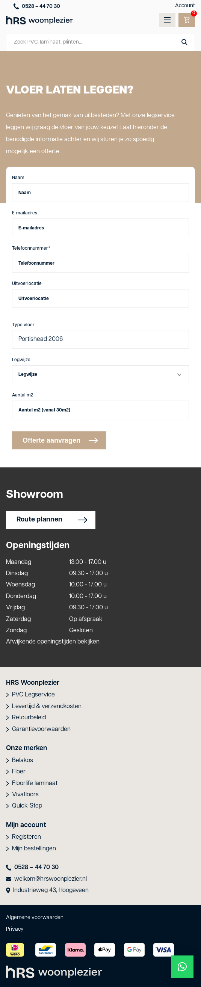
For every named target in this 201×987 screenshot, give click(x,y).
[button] (182, 966)
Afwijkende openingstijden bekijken (53, 642)
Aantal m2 (22, 395)
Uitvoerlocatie (27, 284)
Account (185, 6)
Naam (18, 178)
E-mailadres (24, 213)
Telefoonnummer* (31, 248)
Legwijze (21, 360)
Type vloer (23, 325)
